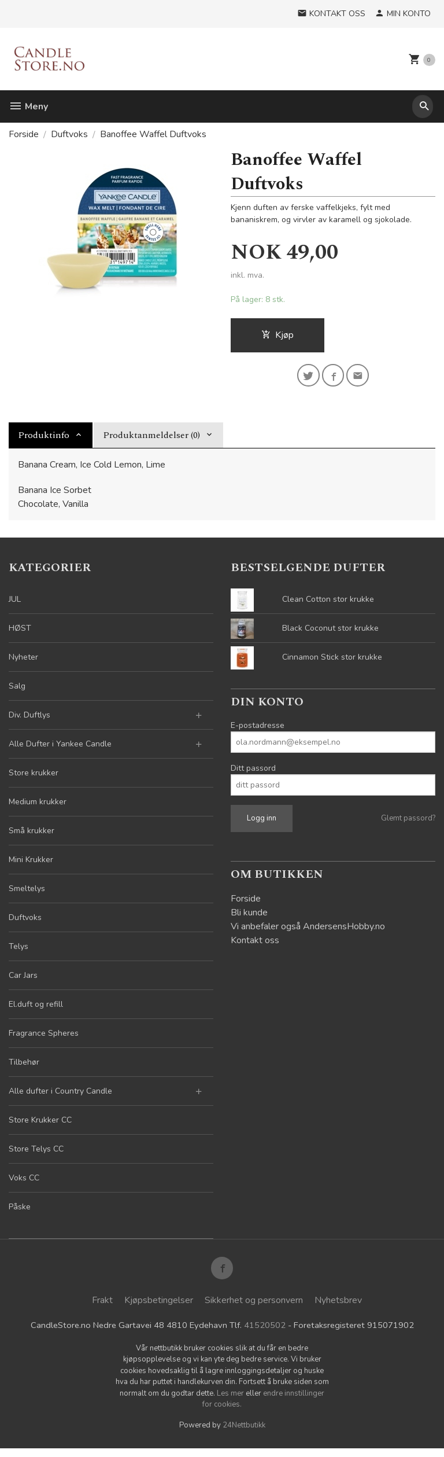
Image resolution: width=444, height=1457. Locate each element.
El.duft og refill (36, 1008)
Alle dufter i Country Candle (60, 1095)
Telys (18, 950)
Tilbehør (24, 1066)
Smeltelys (27, 892)
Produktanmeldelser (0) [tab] (151, 439)
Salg (17, 690)
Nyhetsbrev (338, 1307)
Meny (28, 106)
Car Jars (23, 979)
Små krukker (31, 834)
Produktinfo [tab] (43, 439)
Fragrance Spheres (44, 1037)
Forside (24, 134)
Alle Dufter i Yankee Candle (60, 747)
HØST (20, 632)
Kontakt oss (255, 944)
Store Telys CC (36, 1152)
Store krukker (33, 776)
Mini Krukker (31, 863)
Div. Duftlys (29, 718)
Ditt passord (253, 772)
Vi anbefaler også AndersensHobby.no (308, 930)
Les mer (231, 1401)
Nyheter (23, 661)
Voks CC (24, 1181)
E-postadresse (257, 729)
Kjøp (277, 336)
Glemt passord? (408, 822)
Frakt (102, 1307)
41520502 (264, 1332)
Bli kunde (249, 916)
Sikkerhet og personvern (254, 1307)
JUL (15, 603)
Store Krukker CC (40, 1123)
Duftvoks (25, 921)
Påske (20, 1210)
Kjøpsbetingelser (158, 1307)
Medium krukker (37, 805)
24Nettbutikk (244, 1433)
